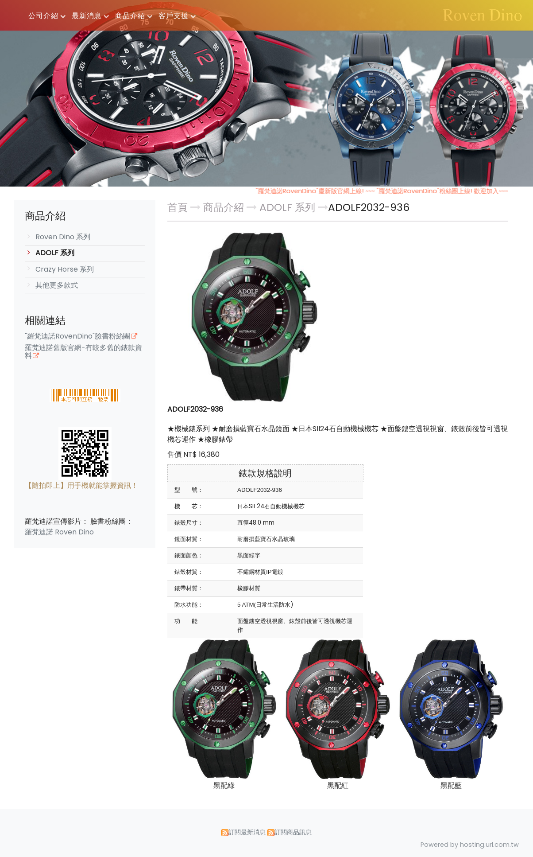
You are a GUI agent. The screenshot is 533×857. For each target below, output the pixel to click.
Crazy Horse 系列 (64, 269)
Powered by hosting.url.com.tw (470, 844)
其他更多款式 (56, 285)
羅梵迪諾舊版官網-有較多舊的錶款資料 (83, 352)
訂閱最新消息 (247, 832)
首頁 (177, 207)
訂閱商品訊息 (293, 832)
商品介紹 (225, 207)
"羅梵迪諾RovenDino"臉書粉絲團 (77, 336)
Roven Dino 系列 (62, 237)
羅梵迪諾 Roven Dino (59, 532)
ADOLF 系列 (54, 253)
